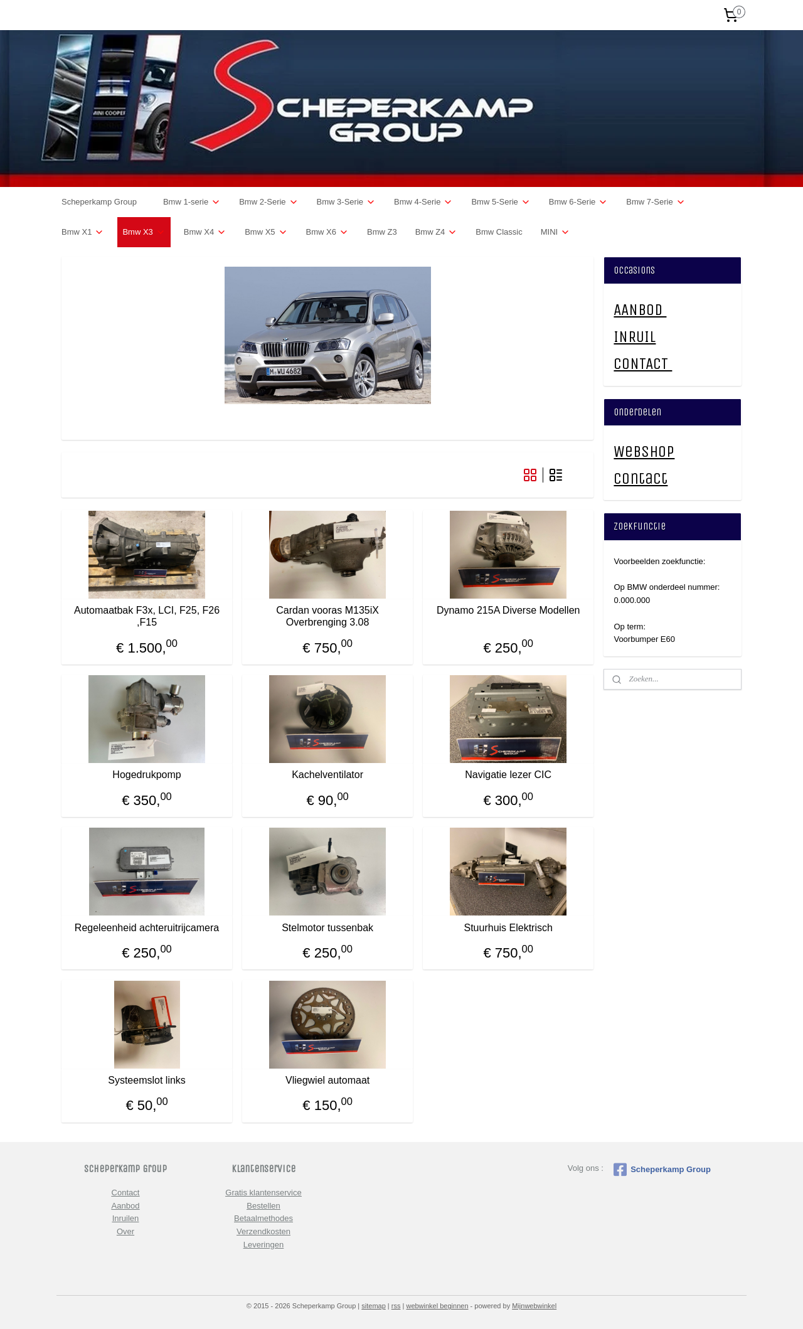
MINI (555, 232)
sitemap (373, 1306)
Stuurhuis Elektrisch (508, 927)
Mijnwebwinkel (534, 1306)
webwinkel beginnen (437, 1306)
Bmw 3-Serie (346, 202)
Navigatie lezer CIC (508, 774)
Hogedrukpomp (146, 774)
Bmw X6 (327, 232)
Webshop (644, 451)
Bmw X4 (205, 232)
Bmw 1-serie (192, 202)
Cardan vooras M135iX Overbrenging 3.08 (327, 616)
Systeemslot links (147, 1080)
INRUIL (635, 336)
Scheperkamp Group (99, 201)
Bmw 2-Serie (268, 202)
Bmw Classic (499, 232)
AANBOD (640, 309)
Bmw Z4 (436, 232)
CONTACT (643, 363)
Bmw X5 (266, 232)
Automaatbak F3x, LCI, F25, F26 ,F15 (147, 616)
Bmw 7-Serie (655, 202)
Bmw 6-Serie (578, 202)
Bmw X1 (82, 232)
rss (396, 1306)
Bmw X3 (143, 232)
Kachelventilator (327, 774)
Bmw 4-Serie (423, 202)
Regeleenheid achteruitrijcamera (147, 927)
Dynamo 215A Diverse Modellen (508, 610)
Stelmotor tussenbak (327, 927)
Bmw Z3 (382, 232)
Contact (640, 478)
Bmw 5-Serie (500, 202)
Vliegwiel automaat (327, 1080)
